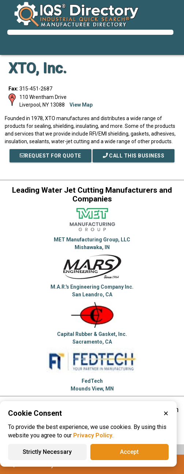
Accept (129, 451)
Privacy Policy (92, 435)
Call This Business (134, 156)
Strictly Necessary (47, 451)
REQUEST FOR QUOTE (50, 156)
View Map (81, 105)
